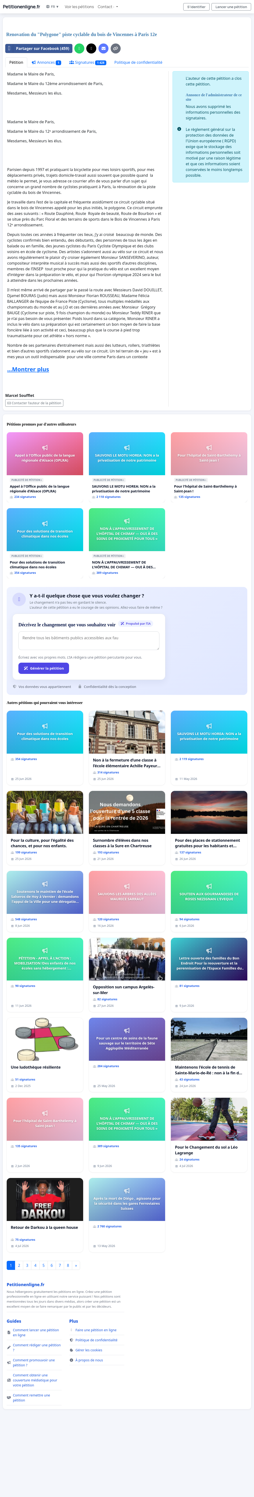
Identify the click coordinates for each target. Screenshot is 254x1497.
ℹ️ (41, 480)
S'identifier (196, 7)
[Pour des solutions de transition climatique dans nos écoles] (45, 543)
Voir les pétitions (79, 6)
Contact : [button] (106, 6)
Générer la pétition (44, 668)
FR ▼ (52, 6)
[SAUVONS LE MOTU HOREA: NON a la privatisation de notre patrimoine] (127, 467)
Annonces (46, 62)
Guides (14, 1321)
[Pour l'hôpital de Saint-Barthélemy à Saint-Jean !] (209, 467)
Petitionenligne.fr (21, 7)
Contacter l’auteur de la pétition (34, 403)
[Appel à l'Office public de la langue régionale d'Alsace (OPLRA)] (45, 467)
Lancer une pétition (231, 7)
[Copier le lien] (116, 48)
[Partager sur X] (91, 48)
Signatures (87, 62)
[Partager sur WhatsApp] (79, 48)
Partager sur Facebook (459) (37, 48)
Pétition (16, 62)
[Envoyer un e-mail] (103, 48)
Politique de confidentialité (138, 62)
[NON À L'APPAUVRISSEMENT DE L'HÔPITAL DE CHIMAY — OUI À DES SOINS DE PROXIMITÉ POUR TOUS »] (127, 543)
